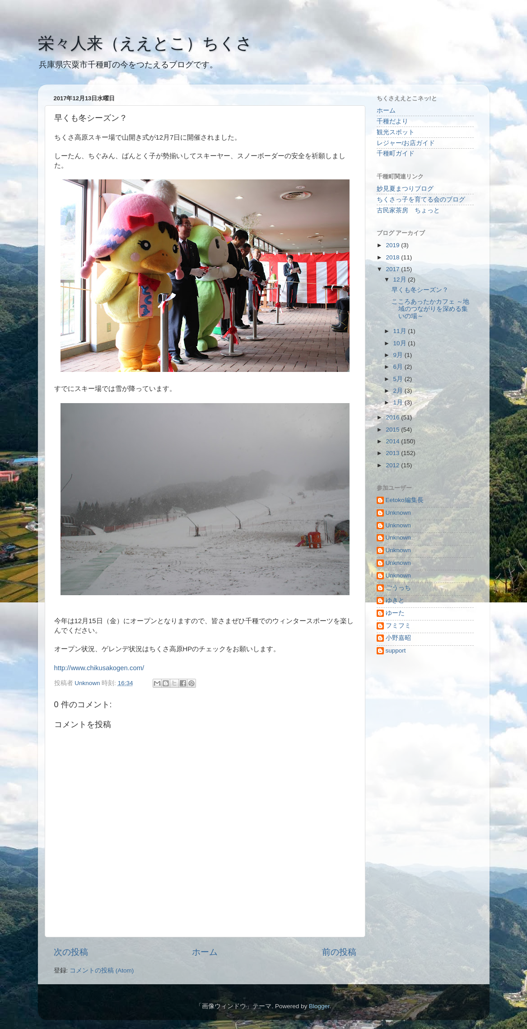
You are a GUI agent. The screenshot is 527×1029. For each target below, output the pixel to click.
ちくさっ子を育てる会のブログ (421, 199)
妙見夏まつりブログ (405, 188)
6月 (399, 366)
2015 (393, 429)
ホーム (205, 952)
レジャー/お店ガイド (406, 143)
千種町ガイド (396, 153)
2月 (399, 390)
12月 (400, 279)
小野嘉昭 (398, 637)
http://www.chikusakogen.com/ (99, 668)
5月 (399, 379)
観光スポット (396, 132)
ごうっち (398, 587)
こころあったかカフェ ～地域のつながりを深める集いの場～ (430, 309)
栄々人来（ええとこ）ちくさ (145, 43)
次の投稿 (71, 952)
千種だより (392, 121)
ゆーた (395, 613)
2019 (393, 245)
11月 (400, 331)
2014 (393, 441)
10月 (400, 343)
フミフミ (398, 625)
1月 (399, 402)
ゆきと (395, 600)
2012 (393, 465)
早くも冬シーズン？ (420, 290)
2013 (393, 453)
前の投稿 (339, 952)
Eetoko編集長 (405, 500)
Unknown (398, 512)
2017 (393, 269)
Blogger (319, 1006)
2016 (393, 417)
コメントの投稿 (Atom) (102, 970)
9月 (399, 355)
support (396, 650)
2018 (393, 257)
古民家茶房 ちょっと (408, 210)
